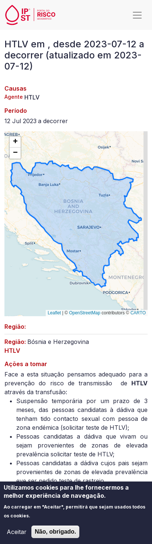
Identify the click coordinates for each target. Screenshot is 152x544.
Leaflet (54, 312)
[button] (15, 142)
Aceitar (17, 534)
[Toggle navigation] (137, 15)
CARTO (138, 312)
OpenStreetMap (84, 312)
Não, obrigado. (55, 534)
